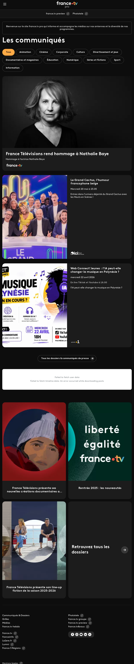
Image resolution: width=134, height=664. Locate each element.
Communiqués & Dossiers (15, 588)
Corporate (62, 52)
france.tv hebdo (11, 599)
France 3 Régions (11, 620)
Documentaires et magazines (22, 60)
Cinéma (43, 52)
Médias (6, 595)
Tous (8, 52)
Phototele (78, 14)
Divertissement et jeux (105, 52)
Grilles (5, 591)
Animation (25, 52)
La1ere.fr (7, 613)
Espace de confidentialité (14, 645)
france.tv (7, 605)
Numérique (73, 60)
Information (13, 68)
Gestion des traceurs (12, 640)
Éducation (52, 60)
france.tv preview (55, 14)
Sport (117, 60)
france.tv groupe (77, 591)
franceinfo (8, 609)
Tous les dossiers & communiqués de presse (65, 358)
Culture (80, 52)
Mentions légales (10, 635)
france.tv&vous (76, 599)
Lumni (5, 617)
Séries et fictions (96, 60)
